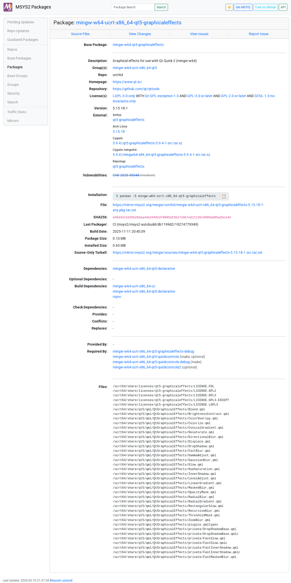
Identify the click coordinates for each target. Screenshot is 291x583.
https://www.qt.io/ (127, 82)
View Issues (199, 34)
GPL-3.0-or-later (199, 96)
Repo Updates (18, 31)
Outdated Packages (22, 40)
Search (161, 7)
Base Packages (19, 58)
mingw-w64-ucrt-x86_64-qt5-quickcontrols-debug (151, 362)
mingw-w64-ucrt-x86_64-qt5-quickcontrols (146, 357)
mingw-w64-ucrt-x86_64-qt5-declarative (144, 269)
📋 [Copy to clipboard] (224, 196)
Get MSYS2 (243, 7)
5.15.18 (119, 131)
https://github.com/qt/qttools (136, 89)
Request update (61, 580)
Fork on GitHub (265, 7)
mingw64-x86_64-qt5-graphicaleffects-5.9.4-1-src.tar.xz (166, 155)
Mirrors (13, 121)
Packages (15, 67)
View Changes (140, 34)
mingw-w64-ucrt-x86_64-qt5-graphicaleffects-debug (153, 351)
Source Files (80, 34)
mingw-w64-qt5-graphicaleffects (138, 45)
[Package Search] (133, 7)
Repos (12, 49)
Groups (13, 85)
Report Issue (258, 34)
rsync (117, 297)
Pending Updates (20, 22)
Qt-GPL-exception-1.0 (162, 96)
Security (13, 93)
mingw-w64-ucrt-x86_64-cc (134, 286)
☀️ (229, 7)
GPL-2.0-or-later (233, 96)
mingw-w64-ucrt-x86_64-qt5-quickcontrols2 (147, 367)
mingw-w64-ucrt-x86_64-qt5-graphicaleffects (129, 22)
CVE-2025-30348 (126, 175)
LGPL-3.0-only (124, 96)
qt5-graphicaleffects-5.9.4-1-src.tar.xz (152, 143)
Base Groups (17, 76)
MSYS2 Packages (27, 7)
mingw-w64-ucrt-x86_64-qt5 (135, 68)
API (283, 7)
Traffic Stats (16, 112)
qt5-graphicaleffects (128, 120)
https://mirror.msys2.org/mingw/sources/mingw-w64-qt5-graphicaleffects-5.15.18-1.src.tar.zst (187, 252)
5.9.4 (117, 143)
